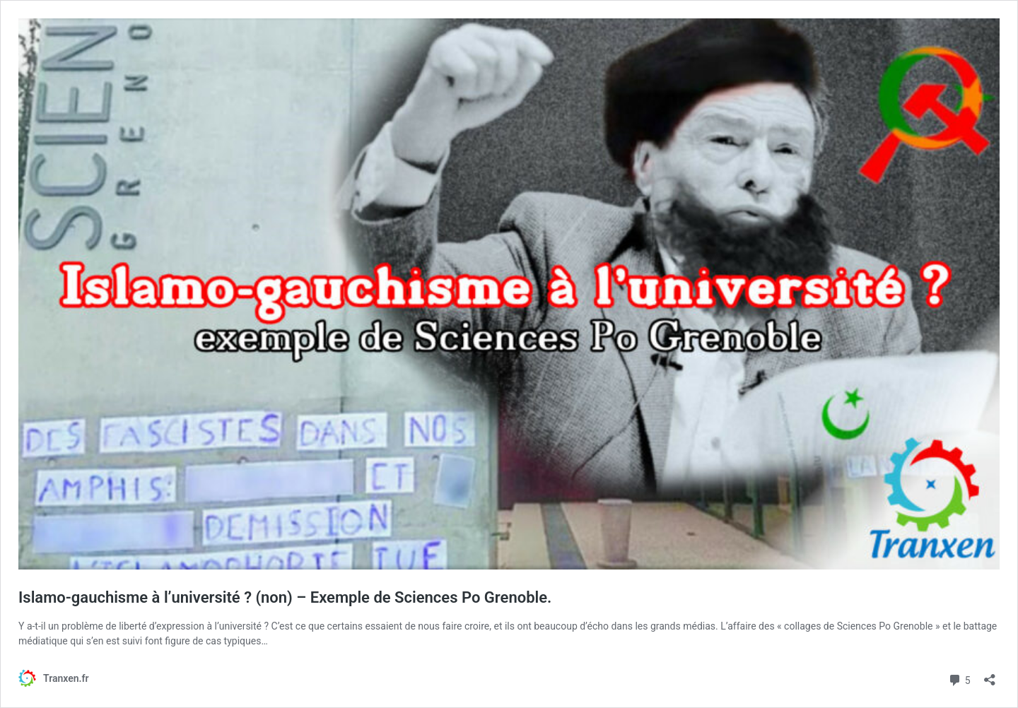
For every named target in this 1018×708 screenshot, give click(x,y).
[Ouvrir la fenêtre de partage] (990, 675)
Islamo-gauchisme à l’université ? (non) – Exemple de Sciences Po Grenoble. (284, 597)
